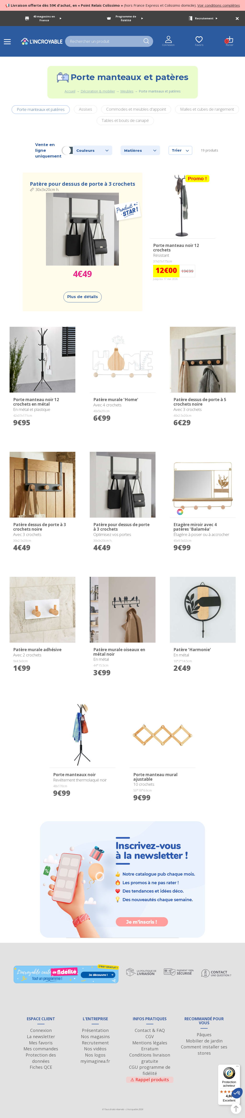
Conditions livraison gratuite (149, 1058)
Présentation (95, 1030)
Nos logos (95, 1055)
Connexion (41, 1030)
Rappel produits (149, 1079)
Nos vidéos (95, 1049)
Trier (180, 150)
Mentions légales (149, 1043)
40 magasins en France (47, 18)
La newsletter (41, 1036)
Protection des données (41, 1058)
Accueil (70, 91)
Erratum (149, 1049)
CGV (149, 1036)
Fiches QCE (41, 1067)
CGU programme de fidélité (149, 1070)
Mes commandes (40, 1049)
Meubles (127, 91)
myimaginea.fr (95, 1061)
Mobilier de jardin (204, 1041)
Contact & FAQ (150, 1030)
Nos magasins (95, 1036)
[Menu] (237, 1067)
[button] (237, 1093)
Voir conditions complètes (218, 5)
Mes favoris (41, 1043)
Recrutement (206, 18)
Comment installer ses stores (204, 1050)
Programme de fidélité (129, 18)
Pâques (204, 1034)
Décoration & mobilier (98, 91)
